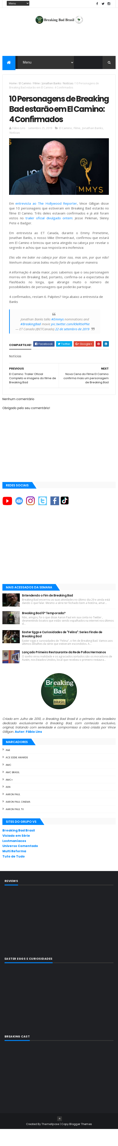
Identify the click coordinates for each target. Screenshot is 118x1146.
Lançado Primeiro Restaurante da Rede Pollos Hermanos (64, 669)
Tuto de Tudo (13, 873)
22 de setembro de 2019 (72, 345)
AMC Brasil (13, 789)
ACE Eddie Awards (17, 774)
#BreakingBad (30, 341)
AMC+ (9, 796)
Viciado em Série (16, 852)
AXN (8, 803)
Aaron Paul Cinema (18, 818)
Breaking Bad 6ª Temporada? (43, 629)
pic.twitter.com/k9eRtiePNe (70, 341)
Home (13, 84)
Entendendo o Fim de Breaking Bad (47, 612)
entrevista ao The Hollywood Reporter (46, 220)
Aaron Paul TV (15, 826)
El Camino (25, 84)
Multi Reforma (14, 868)
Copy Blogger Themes (76, 1141)
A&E (8, 767)
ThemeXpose (50, 1141)
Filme (36, 84)
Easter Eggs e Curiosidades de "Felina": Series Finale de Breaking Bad (62, 650)
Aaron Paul (13, 811)
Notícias (68, 84)
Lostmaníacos (14, 857)
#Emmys (57, 336)
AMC (8, 781)
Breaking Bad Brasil (18, 847)
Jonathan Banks (51, 84)
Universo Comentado (20, 863)
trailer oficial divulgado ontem (48, 235)
